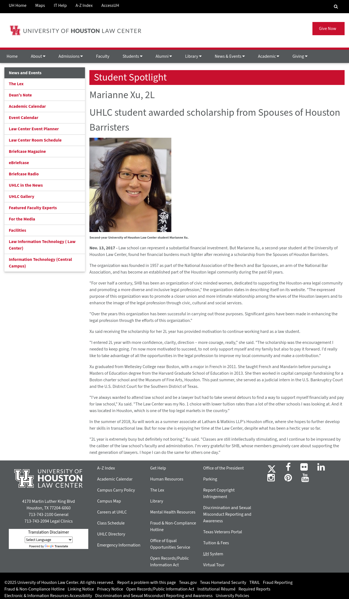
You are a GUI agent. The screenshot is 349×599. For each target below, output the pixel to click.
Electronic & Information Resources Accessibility (48, 596)
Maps (40, 5)
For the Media (22, 219)
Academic (268, 56)
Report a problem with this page (146, 582)
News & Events (230, 56)
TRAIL (254, 582)
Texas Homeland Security (223, 582)
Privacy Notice (110, 589)
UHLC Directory (111, 534)
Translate (56, 546)
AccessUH (110, 5)
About (38, 56)
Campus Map (109, 501)
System (213, 554)
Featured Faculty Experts (33, 208)
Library (193, 56)
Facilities (17, 230)
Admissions (71, 56)
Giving (299, 56)
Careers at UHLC (112, 512)
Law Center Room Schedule (35, 140)
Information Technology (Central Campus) (40, 262)
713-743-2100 (41, 515)
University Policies (232, 596)
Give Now (328, 29)
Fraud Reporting (278, 582)
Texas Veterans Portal (222, 532)
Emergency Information (118, 545)
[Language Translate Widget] (49, 540)
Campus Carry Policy (116, 490)
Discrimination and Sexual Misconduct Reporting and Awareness (227, 514)
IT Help (60, 5)
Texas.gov (188, 582)
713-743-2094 (36, 521)
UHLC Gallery (21, 197)
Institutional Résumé (216, 589)
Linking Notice (81, 589)
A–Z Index (106, 468)
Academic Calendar (27, 106)
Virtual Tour (214, 565)
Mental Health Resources (172, 512)
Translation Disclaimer (48, 532)
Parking (210, 479)
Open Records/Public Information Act (160, 589)
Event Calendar (23, 118)
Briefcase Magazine (27, 151)
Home (12, 56)
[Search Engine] (336, 6)
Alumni (164, 56)
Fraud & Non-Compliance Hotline (34, 589)
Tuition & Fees (216, 543)
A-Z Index (84, 5)
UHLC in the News (26, 185)
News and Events (25, 73)
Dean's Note (20, 95)
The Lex (16, 84)
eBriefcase (19, 163)
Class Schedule (111, 523)
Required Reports (254, 589)
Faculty (102, 56)
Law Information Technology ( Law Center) (42, 245)
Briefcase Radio (24, 174)
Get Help (158, 468)
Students (132, 56)
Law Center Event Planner (34, 129)
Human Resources (166, 479)
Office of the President (223, 468)
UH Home (17, 5)
